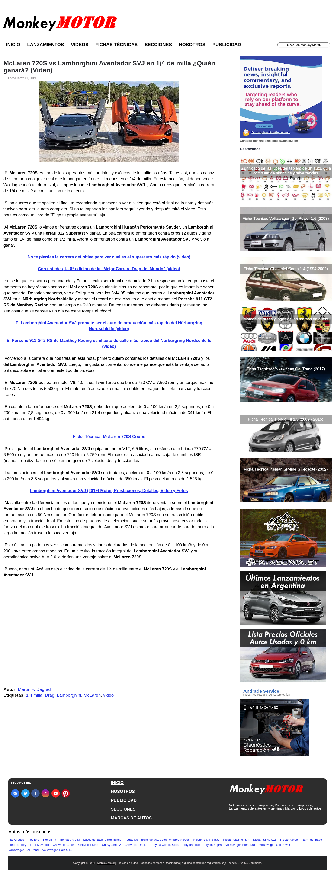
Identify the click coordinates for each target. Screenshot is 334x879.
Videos (80, 44)
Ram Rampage (312, 839)
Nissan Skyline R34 (236, 839)
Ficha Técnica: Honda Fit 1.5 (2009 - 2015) (285, 419)
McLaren (92, 695)
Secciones (158, 44)
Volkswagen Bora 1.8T (240, 845)
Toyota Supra (213, 845)
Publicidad (226, 44)
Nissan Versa (289, 839)
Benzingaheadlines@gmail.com (275, 140)
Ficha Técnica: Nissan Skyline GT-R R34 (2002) (286, 469)
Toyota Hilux (192, 845)
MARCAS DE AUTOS (131, 818)
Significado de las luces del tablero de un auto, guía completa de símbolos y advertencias (286, 170)
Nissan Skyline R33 (206, 839)
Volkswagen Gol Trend (23, 850)
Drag (49, 695)
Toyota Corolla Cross (166, 845)
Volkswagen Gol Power (274, 845)
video (108, 695)
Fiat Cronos (16, 839)
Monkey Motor (106, 863)
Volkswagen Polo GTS (57, 850)
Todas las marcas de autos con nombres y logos (157, 839)
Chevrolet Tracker (136, 845)
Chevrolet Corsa (64, 845)
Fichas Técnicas (116, 44)
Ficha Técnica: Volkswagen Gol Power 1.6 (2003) (286, 218)
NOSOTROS (123, 791)
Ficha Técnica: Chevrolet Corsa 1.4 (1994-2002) (286, 269)
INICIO (117, 782)
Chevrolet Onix (88, 845)
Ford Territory (17, 845)
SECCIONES (123, 809)
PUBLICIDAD (124, 800)
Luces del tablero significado (102, 839)
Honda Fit (49, 839)
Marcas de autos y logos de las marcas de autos (286, 319)
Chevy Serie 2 (111, 845)
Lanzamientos (45, 44)
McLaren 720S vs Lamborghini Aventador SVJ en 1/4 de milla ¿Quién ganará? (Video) (109, 67)
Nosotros (192, 44)
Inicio (13, 44)
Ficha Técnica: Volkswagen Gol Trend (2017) (285, 369)
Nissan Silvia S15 (264, 839)
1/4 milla (34, 695)
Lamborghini (69, 695)
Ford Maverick (39, 845)
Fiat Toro (33, 839)
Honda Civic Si (70, 839)
